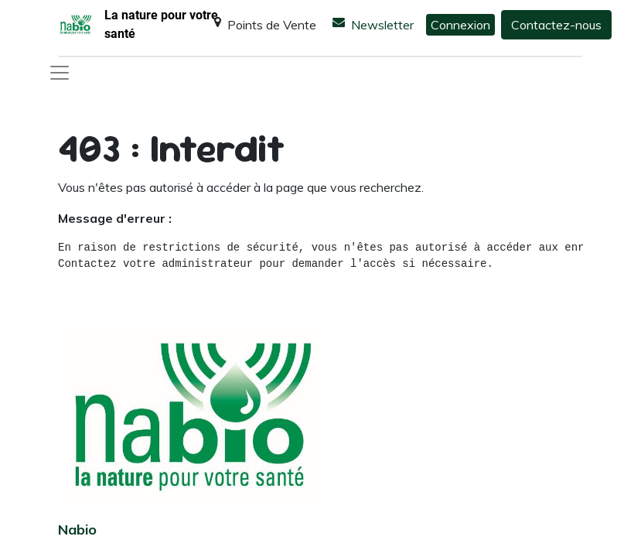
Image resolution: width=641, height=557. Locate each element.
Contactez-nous (556, 24)
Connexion (460, 24)
